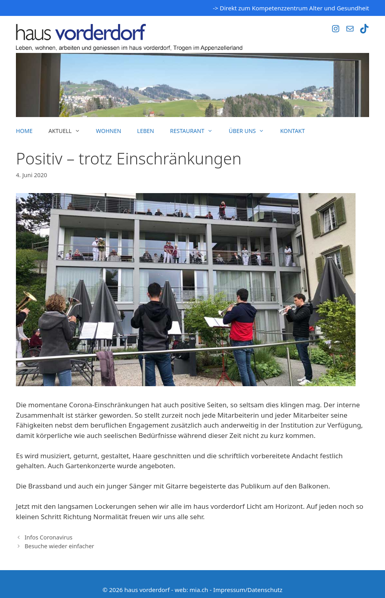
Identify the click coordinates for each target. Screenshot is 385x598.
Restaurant (195, 131)
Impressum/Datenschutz (248, 590)
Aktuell (68, 131)
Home (24, 131)
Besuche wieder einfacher (59, 546)
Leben (145, 131)
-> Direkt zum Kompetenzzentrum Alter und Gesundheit (291, 8)
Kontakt (292, 131)
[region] (192, 85)
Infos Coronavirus (48, 537)
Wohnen (108, 131)
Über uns (250, 131)
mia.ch (199, 590)
